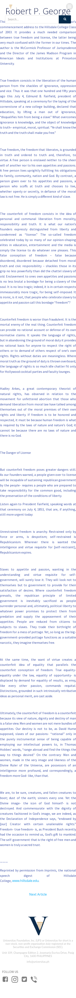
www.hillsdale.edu (25, 880)
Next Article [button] (38, 894)
